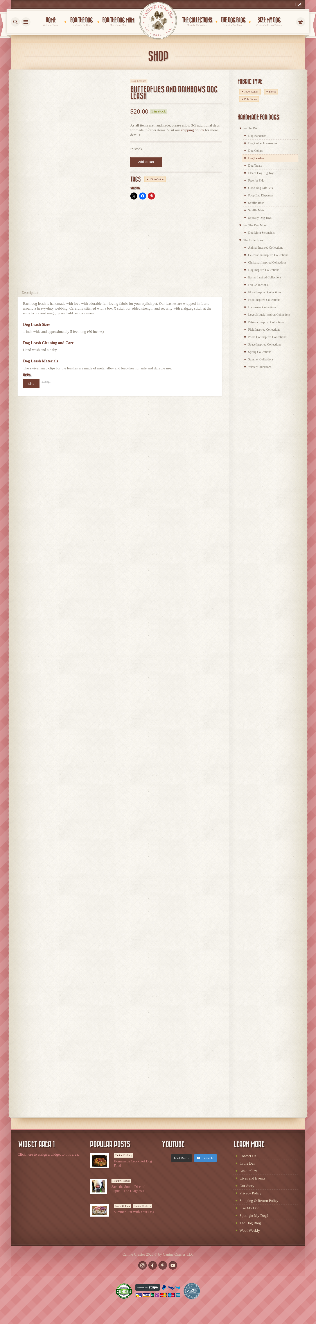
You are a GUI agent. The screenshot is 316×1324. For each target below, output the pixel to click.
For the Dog (250, 128)
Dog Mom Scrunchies (261, 232)
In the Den (247, 1163)
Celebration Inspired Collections (268, 255)
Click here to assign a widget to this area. (48, 1154)
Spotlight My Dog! (254, 1216)
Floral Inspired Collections (264, 292)
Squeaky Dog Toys (259, 217)
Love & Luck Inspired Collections (269, 314)
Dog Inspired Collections (263, 270)
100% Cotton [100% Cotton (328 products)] (251, 91)
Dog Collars (255, 150)
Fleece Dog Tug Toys (261, 173)
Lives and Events (252, 1178)
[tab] (30, 292)
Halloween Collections (262, 307)
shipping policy (192, 130)
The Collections (253, 240)
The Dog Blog (250, 1223)
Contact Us (248, 1156)
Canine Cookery (123, 1155)
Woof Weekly (250, 1230)
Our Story (247, 1186)
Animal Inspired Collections (265, 247)
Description (30, 292)
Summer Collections (260, 359)
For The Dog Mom (255, 225)
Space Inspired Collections (264, 344)
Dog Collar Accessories (262, 143)
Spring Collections (259, 352)
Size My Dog (250, 1208)
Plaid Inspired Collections (264, 329)
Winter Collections (259, 367)
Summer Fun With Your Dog (134, 1212)
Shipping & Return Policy (259, 1201)
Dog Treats (255, 165)
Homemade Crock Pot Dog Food (133, 1163)
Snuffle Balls (256, 203)
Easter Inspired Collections (265, 277)
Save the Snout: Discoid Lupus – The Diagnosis (128, 1189)
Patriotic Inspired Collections (266, 322)
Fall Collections (258, 285)
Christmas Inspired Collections (267, 262)
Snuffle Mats (256, 210)
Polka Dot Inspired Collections (267, 337)
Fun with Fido (122, 1206)
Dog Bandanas (257, 135)
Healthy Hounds (121, 1180)
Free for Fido (256, 180)
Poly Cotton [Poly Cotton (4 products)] (250, 99)
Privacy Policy (251, 1193)
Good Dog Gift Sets (260, 188)
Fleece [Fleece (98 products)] (272, 91)
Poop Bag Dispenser (260, 195)
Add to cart (146, 162)
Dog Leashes (138, 80)
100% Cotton (157, 179)
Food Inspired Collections (264, 299)
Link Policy (248, 1171)
